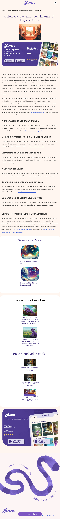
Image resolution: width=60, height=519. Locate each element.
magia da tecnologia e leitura (22, 229)
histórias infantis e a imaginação (33, 131)
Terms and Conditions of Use (48, 516)
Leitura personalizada (37, 112)
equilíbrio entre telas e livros (27, 192)
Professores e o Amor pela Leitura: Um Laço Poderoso (25, 11)
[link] (9, 60)
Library (3, 11)
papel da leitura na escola (36, 147)
